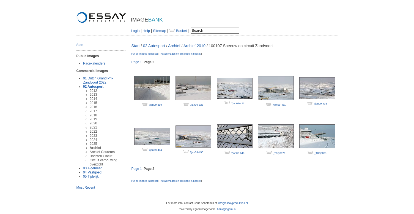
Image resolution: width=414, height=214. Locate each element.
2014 (93, 99)
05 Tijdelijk (91, 176)
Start (80, 45)
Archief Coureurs (102, 152)
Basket (178, 31)
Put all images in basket (144, 53)
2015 (93, 103)
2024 (93, 140)
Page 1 (136, 62)
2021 (93, 127)
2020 (93, 123)
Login (135, 31)
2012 (93, 91)
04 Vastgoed (92, 172)
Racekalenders (94, 63)
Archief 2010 (194, 46)
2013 (93, 95)
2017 (93, 111)
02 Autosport (93, 87)
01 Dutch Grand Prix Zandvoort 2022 (98, 80)
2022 (93, 131)
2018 (93, 115)
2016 (93, 107)
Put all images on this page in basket (180, 53)
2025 (93, 144)
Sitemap (159, 31)
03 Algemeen (93, 168)
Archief (95, 148)
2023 (93, 136)
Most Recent (85, 187)
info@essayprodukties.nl (233, 203)
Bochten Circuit (101, 156)
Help (146, 31)
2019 (93, 119)
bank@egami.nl (226, 209)
